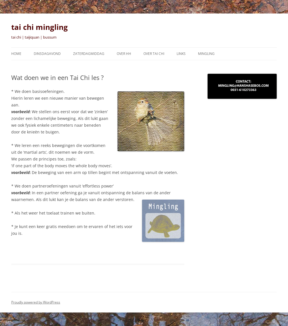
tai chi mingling (39, 27)
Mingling (206, 53)
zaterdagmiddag (88, 53)
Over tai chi (153, 53)
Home (16, 53)
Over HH (124, 53)
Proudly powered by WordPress (35, 302)
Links (181, 53)
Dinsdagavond (47, 53)
